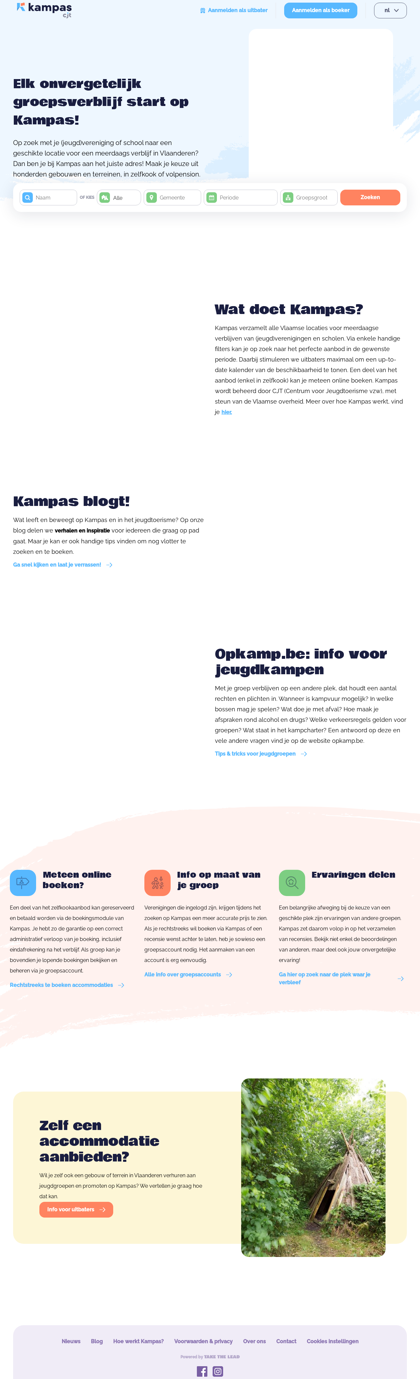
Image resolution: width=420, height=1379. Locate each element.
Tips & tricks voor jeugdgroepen (261, 754)
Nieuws (71, 1341)
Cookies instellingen (333, 1341)
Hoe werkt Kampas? (138, 1341)
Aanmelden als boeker (320, 10)
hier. (226, 412)
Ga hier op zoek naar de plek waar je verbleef (341, 979)
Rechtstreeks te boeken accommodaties (67, 985)
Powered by (210, 1357)
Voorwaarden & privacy (203, 1341)
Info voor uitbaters (76, 1209)
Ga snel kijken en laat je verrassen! (62, 565)
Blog (97, 1341)
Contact (286, 1341)
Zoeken (370, 197)
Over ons (254, 1341)
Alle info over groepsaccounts (188, 975)
